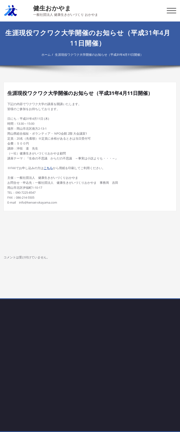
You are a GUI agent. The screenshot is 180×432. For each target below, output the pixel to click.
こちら (48, 168)
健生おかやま (52, 8)
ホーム (45, 54)
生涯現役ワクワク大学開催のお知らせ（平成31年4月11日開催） (98, 54)
